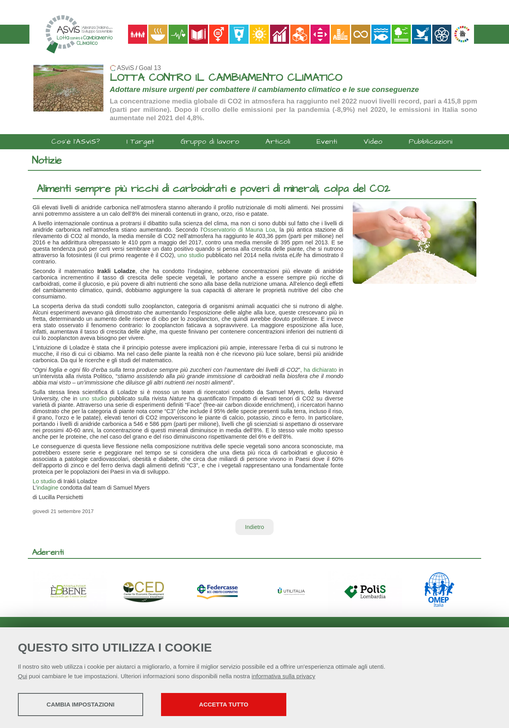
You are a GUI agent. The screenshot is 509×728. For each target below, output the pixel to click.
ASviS (125, 67)
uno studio (190, 255)
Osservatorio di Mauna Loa (239, 229)
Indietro (254, 527)
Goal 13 (150, 67)
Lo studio (44, 481)
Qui (22, 676)
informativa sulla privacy (283, 676)
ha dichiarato (320, 370)
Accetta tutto (224, 704)
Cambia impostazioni (81, 704)
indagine (47, 487)
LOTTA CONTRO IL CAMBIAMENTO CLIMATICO (226, 77)
